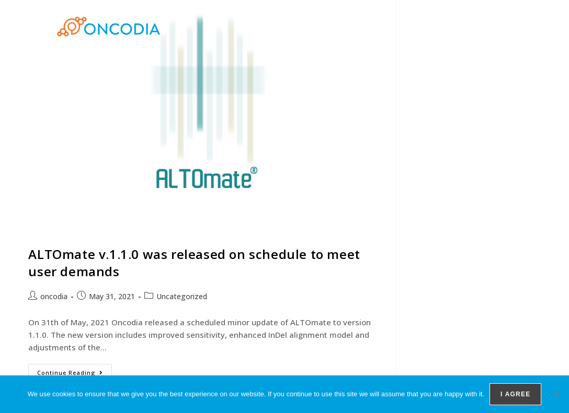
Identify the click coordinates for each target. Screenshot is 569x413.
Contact (494, 26)
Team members (436, 26)
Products (371, 26)
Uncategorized (181, 296)
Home (326, 26)
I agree (515, 394)
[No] (556, 394)
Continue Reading (74, 370)
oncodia (53, 296)
